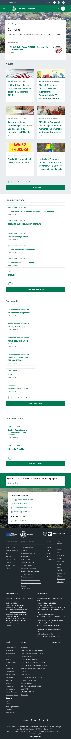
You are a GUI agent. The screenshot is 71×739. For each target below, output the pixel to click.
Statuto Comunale (11, 692)
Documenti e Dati (11, 556)
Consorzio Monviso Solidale (29, 659)
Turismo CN (24, 695)
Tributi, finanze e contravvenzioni (31, 583)
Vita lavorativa (25, 589)
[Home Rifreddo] (22, 8)
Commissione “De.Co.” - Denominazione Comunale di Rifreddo (32, 211)
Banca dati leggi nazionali (29, 680)
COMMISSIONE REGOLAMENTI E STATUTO (24, 224)
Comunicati (50, 559)
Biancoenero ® (51, 731)
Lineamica (24, 671)
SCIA (10, 374)
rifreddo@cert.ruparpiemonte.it (19, 610)
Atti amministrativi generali (19, 312)
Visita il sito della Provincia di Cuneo (32, 653)
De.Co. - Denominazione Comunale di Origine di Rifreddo (17, 432)
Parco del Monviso (26, 656)
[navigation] (4, 8)
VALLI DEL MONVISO (27, 692)
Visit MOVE (24, 689)
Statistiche (9, 709)
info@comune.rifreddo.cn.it (18, 612)
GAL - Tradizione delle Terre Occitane (32, 677)
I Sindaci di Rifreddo (16, 449)
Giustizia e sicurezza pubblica (30, 571)
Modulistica (12, 371)
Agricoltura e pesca (27, 547)
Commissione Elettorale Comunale (21, 249)
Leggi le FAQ (9, 668)
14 (26, 181)
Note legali (9, 698)
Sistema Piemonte (26, 683)
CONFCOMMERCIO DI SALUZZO (31, 686)
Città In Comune (44, 729)
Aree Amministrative (12, 550)
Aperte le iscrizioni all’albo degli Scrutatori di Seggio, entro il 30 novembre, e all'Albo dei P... (20, 128)
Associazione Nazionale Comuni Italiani (33, 668)
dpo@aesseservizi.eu (47, 634)
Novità (10, 81)
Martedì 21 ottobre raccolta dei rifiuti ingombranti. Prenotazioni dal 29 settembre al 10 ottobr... (50, 91)
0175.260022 (12, 603)
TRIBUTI (11, 274)
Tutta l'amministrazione (35, 289)
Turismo (23, 586)
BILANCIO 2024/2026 (16, 326)
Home (9, 24)
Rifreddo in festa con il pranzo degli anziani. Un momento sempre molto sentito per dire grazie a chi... (50, 128)
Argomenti (16, 24)
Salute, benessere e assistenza (30, 580)
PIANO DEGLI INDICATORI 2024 (18, 342)
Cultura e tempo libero (28, 565)
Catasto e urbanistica (27, 562)
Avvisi (48, 556)
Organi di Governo (11, 547)
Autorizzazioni (25, 559)
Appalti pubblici (25, 556)
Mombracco (24, 648)
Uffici (10, 271)
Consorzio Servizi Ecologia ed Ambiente (33, 662)
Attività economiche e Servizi (61, 573)
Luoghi (59, 552)
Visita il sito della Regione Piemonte (32, 651)
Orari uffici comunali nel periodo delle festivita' (19, 160)
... (23, 181)
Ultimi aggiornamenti (12, 707)
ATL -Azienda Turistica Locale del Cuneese (34, 665)
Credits (8, 704)
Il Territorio (60, 555)
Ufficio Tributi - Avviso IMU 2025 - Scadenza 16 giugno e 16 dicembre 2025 (32, 48)
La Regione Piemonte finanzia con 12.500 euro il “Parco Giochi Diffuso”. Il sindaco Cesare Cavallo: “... (50, 165)
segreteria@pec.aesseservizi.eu (49, 636)
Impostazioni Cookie (12, 701)
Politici (8, 568)
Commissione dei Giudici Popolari (21, 262)
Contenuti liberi (14, 426)
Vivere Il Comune (35, 463)
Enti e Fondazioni (11, 559)
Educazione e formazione (28, 568)
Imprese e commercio (27, 574)
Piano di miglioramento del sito (11, 662)
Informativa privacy (12, 695)
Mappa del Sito (10, 712)
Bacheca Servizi (10, 689)
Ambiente (24, 550)
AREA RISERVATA (34, 736)
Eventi (59, 549)
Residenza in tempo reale (18, 388)
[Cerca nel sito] (63, 8)
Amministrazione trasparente (19, 309)
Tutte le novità (35, 187)
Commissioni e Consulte (17, 208)
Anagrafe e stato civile (28, 553)
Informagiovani (25, 674)
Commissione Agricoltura (18, 236)
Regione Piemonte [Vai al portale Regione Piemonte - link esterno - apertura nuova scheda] (11, 2)
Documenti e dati (35, 403)
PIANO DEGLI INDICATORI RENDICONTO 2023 (18, 359)
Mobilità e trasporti (27, 577)
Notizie (49, 547)
